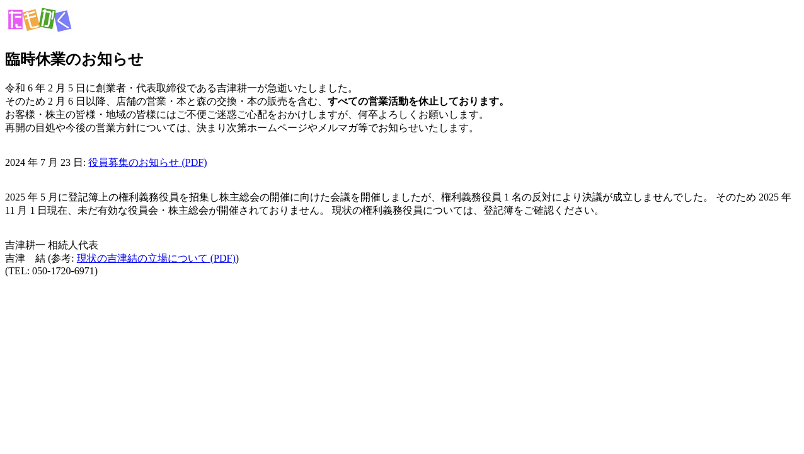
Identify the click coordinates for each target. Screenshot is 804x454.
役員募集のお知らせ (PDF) (147, 162)
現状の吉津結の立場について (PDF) (156, 258)
